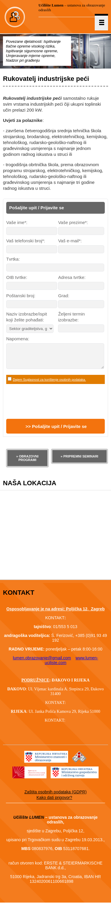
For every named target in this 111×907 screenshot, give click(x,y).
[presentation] (51, 405)
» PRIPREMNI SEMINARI (79, 461)
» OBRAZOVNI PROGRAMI (27, 462)
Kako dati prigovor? (54, 802)
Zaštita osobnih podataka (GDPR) (55, 796)
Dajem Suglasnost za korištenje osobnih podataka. (49, 384)
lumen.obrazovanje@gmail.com (42, 662)
